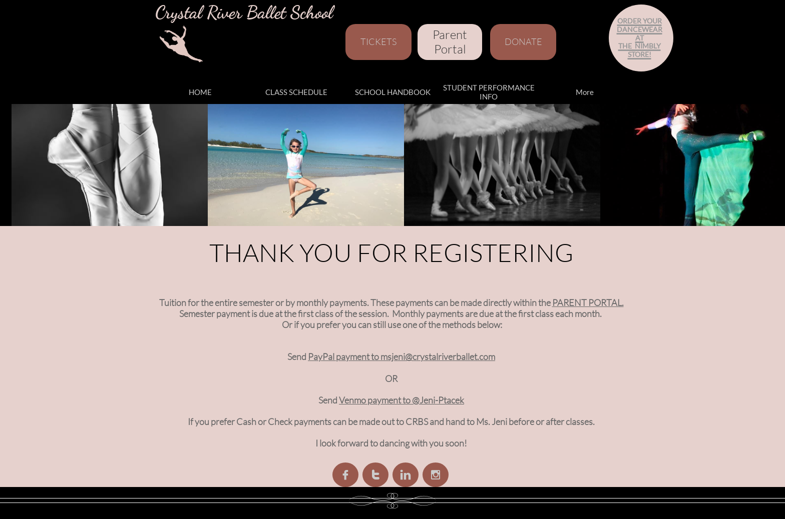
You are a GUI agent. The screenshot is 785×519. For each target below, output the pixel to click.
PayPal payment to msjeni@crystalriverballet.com (401, 356)
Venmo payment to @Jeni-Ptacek (401, 400)
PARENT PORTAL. (588, 302)
